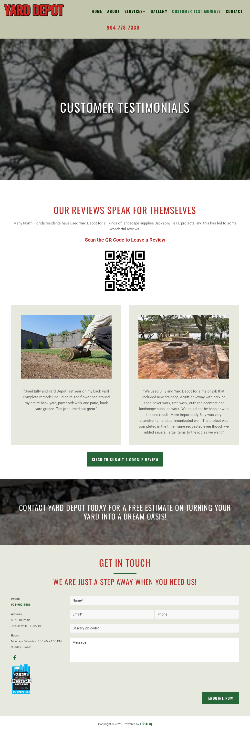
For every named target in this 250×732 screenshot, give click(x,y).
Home (97, 11)
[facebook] (14, 657)
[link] (133, 11)
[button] (125, 459)
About (113, 11)
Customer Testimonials (196, 11)
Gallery (159, 11)
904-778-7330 (123, 27)
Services (134, 11)
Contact (234, 11)
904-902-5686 (21, 604)
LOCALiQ (146, 724)
